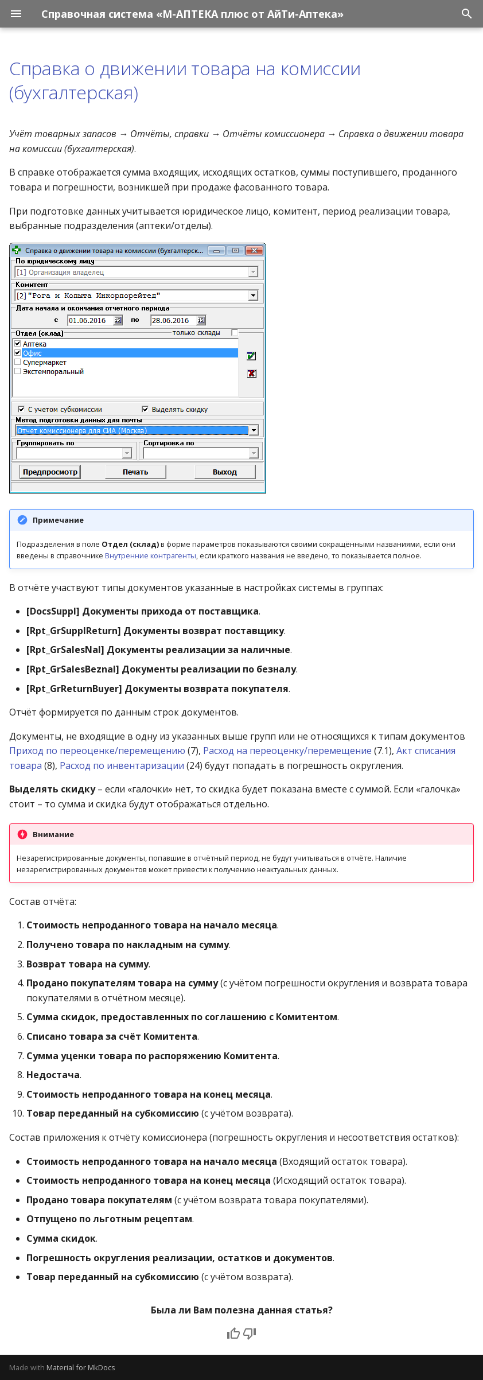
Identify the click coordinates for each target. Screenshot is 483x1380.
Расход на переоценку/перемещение (287, 750)
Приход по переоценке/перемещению (97, 750)
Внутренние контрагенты (150, 555)
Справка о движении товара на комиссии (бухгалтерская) (185, 80)
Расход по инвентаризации (122, 765)
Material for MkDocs (80, 1367)
